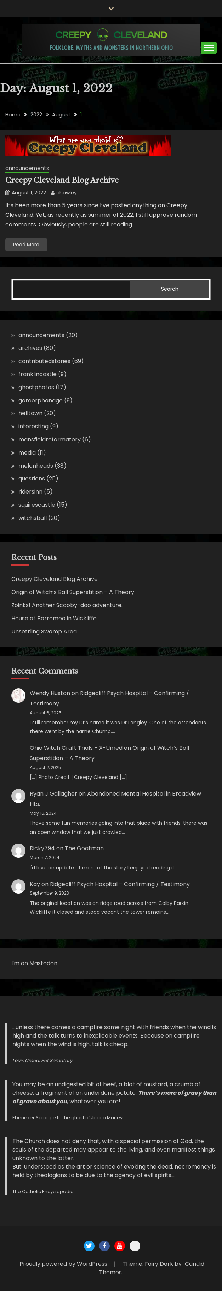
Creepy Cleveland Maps (135, 1246)
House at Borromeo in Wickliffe (54, 618)
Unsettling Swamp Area (44, 631)
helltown (30, 413)
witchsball (32, 518)
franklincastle (37, 374)
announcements (27, 168)
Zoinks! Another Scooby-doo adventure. (67, 605)
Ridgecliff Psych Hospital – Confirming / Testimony (120, 884)
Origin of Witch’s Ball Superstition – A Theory (72, 592)
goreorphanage (40, 400)
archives (30, 348)
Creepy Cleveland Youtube (119, 1246)
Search (169, 288)
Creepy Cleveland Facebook (104, 1246)
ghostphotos (36, 387)
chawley (66, 192)
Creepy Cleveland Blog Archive (62, 180)
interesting (33, 426)
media (27, 453)
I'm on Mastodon (34, 963)
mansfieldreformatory (49, 439)
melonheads (35, 466)
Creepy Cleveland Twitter (89, 1246)
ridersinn (30, 492)
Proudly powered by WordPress (64, 1264)
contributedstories (44, 361)
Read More (26, 244)
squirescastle (36, 505)
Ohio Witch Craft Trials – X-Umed (76, 748)
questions (31, 478)
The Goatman (84, 848)
